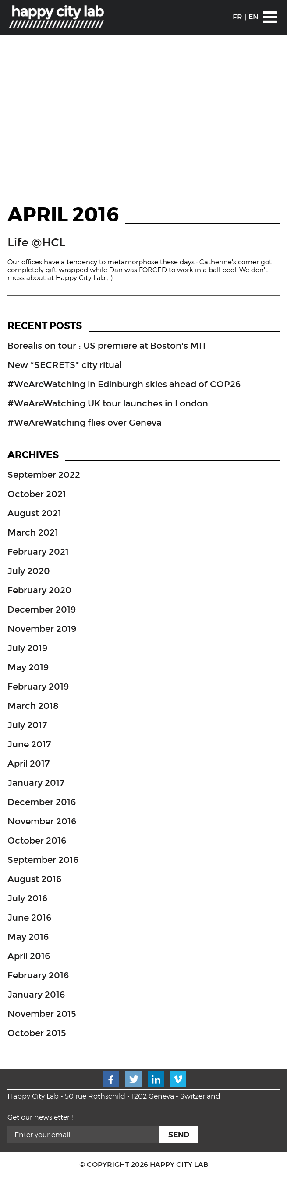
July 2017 (27, 725)
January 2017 (35, 783)
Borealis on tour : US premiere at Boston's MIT (107, 345)
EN (253, 17)
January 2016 (36, 994)
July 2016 (27, 898)
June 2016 (29, 917)
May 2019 (28, 667)
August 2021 (34, 513)
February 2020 (39, 590)
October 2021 (36, 494)
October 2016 (36, 840)
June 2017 (29, 744)
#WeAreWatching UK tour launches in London (107, 403)
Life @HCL (36, 242)
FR (237, 17)
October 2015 (36, 1033)
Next (275, 116)
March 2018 (33, 706)
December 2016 (41, 802)
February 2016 (38, 975)
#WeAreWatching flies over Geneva (84, 422)
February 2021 (38, 551)
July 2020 (28, 571)
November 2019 (41, 629)
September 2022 (43, 474)
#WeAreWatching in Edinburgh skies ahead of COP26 (124, 384)
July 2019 (27, 648)
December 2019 (41, 609)
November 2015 (41, 1014)
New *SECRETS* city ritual (64, 365)
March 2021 (32, 532)
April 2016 (28, 956)
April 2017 (28, 763)
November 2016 (41, 821)
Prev (12, 116)
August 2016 (34, 879)
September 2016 (42, 860)
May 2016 (28, 937)
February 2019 (38, 686)
